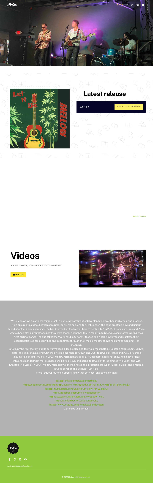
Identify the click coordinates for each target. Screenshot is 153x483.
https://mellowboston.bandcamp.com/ (76, 399)
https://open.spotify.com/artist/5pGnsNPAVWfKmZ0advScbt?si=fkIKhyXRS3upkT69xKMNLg (76, 383)
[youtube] (143, 4)
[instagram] (132, 4)
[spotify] (137, 4)
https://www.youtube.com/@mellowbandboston (76, 403)
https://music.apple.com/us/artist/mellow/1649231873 (76, 387)
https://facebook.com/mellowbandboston (76, 391)
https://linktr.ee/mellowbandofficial (76, 379)
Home (120, 4)
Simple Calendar (139, 216)
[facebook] (127, 4)
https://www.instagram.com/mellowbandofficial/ (76, 395)
